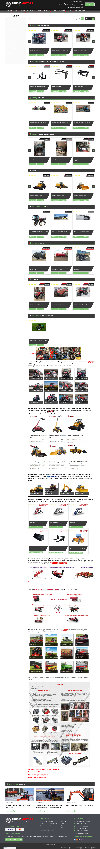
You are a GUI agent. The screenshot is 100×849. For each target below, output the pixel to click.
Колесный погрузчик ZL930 (58, 195)
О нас (15, 11)
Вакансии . (56, 353)
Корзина (22, 11)
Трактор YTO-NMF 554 (35, 50)
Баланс (54, 11)
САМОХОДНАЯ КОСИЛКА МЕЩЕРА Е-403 (39, 340)
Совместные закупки (12, 27)
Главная (9, 11)
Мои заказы (31, 11)
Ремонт (8, 21)
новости (17, 784)
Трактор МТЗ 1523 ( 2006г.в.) (80, 304)
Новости (69, 11)
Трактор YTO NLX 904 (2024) (80, 50)
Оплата (39, 11)
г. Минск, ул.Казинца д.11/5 (82, 826)
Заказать (68, 175)
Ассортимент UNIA (45, 821)
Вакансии (9, 32)
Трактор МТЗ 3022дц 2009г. (36, 304)
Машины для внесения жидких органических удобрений (59, 268)
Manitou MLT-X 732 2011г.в (58, 304)
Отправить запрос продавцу (14, 839)
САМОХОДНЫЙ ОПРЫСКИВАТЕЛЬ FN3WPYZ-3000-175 (59, 232)
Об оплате (64, 828)
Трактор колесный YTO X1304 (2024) (60, 50)
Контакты (62, 11)
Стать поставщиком (11, 29)
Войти (90, 4)
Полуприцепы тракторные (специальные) (36, 268)
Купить (69, 66)
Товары (63, 823)
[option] (39, 43)
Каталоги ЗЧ (9, 18)
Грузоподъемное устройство (80, 86)
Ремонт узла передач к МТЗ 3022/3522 (82, 159)
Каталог (52, 830)
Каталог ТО (53, 823)
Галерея (9, 35)
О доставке (53, 828)
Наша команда (10, 38)
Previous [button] (29, 43)
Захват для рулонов (56, 86)
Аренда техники (11, 24)
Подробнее (9, 811)
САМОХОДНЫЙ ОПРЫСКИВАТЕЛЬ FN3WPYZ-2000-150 (81, 232)
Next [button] (94, 43)
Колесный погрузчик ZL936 (80, 195)
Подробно (46, 30)
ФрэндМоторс (52, 844)
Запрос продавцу (80, 11)
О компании (43, 828)
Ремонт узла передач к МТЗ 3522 (59, 159)
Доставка (47, 11)
